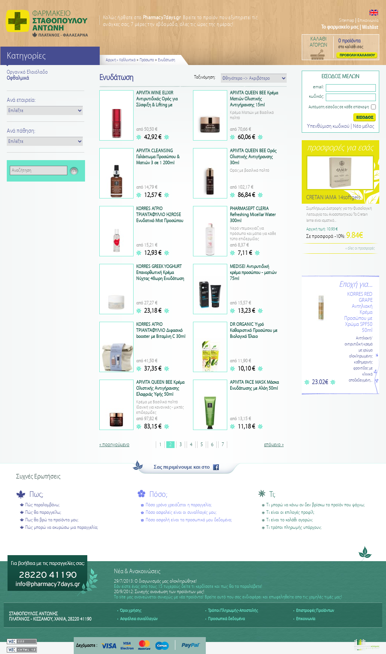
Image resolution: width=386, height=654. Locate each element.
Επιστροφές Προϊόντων (315, 610)
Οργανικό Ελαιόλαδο (27, 72)
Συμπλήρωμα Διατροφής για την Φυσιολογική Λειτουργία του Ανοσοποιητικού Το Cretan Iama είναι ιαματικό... (339, 214)
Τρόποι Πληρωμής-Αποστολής (233, 610)
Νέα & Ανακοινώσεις (137, 571)
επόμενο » (274, 445)
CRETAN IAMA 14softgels (333, 197)
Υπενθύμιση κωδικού (329, 126)
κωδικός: (316, 96)
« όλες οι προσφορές (360, 248)
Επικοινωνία (367, 20)
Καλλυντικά (127, 60)
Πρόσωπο (147, 60)
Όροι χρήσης (130, 610)
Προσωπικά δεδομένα (226, 618)
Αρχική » (112, 60)
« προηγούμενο (114, 445)
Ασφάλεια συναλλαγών (139, 618)
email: (318, 87)
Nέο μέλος (363, 126)
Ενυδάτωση (166, 60)
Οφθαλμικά (18, 78)
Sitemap (346, 20)
